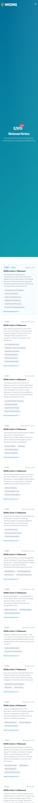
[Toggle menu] (35, 4)
